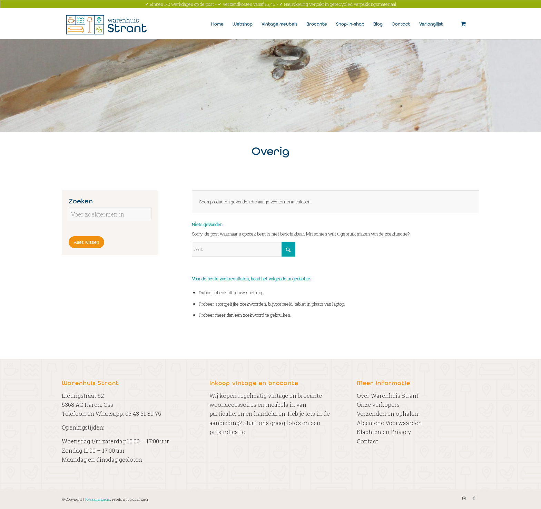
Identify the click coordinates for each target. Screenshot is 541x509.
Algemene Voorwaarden (389, 422)
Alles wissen (86, 242)
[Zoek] (243, 249)
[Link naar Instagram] (464, 498)
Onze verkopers (378, 404)
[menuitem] (217, 23)
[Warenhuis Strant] (107, 23)
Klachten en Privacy (384, 431)
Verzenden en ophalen (387, 413)
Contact (367, 441)
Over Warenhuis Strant (388, 395)
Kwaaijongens (97, 499)
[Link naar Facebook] (474, 498)
